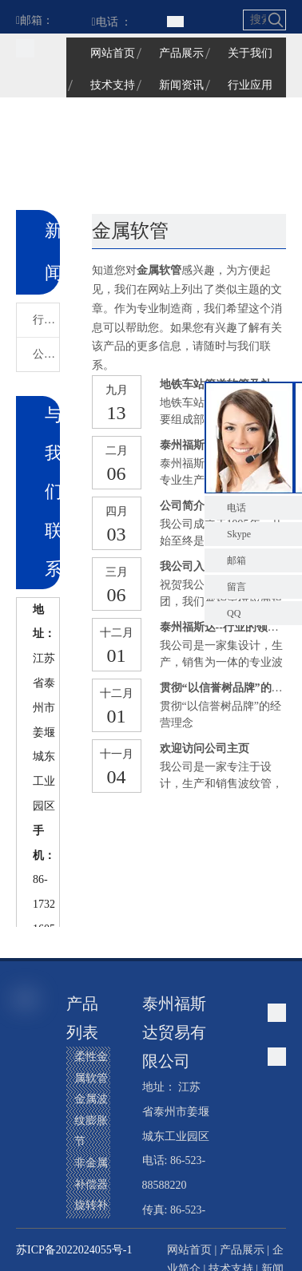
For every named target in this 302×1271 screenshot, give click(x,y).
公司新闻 (46, 354)
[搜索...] (255, 20)
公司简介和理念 (199, 506)
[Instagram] (29, 1209)
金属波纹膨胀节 (91, 1120)
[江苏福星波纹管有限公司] (25, 47)
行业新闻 (46, 320)
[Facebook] (29, 1073)
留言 (236, 586)
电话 (236, 507)
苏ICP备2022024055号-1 (74, 1250)
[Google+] (29, 1100)
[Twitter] (29, 1154)
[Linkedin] (29, 1127)
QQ (233, 613)
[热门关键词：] (275, 20)
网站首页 (189, 1250)
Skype (239, 534)
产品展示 (242, 1250)
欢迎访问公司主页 (204, 748)
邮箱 (236, 560)
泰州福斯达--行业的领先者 (225, 627)
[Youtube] (29, 1181)
